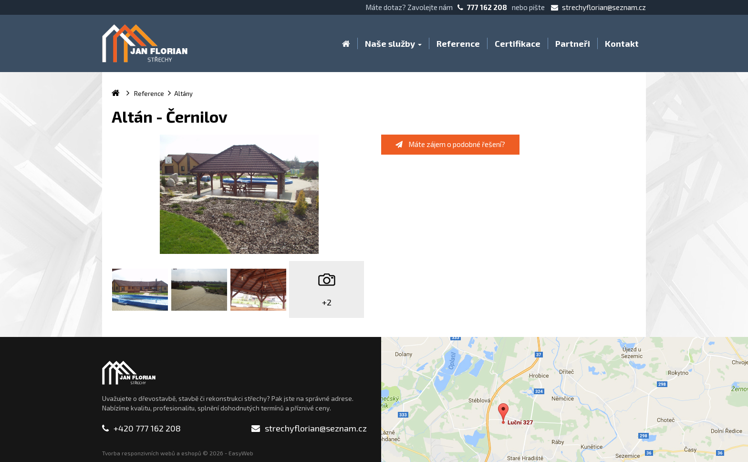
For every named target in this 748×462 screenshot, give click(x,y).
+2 (327, 302)
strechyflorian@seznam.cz (598, 7)
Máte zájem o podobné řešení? (450, 144)
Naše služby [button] (393, 43)
